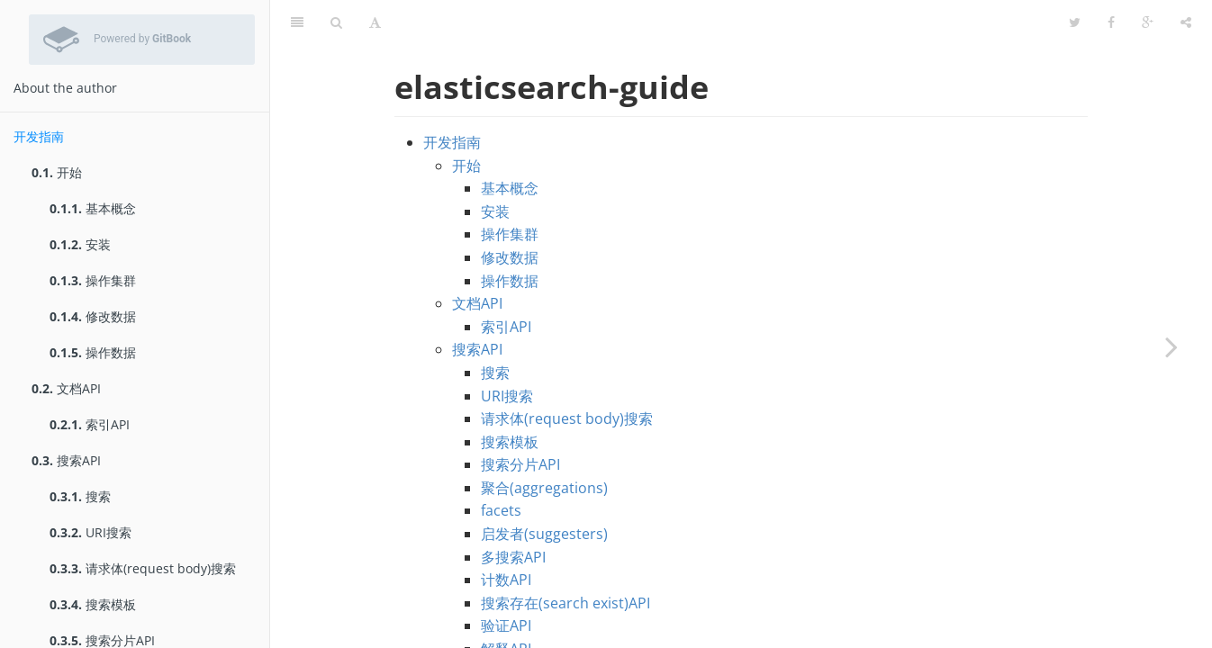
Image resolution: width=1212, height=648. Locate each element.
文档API (66, 388)
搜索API (66, 460)
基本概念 (93, 208)
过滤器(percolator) (543, 627)
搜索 (80, 496)
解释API (506, 604)
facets (501, 465)
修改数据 (93, 316)
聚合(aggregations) (544, 443)
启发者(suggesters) (544, 489)
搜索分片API (520, 419)
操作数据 (93, 352)
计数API (506, 534)
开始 (57, 172)
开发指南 (39, 136)
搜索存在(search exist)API (565, 558)
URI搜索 (90, 532)
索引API (90, 424)
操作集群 (93, 280)
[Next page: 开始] (1171, 346)
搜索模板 (93, 604)
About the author (65, 87)
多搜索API (513, 512)
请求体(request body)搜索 (143, 568)
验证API (506, 580)
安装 (80, 244)
